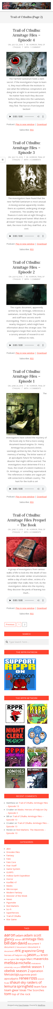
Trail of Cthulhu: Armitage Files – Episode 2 (26, 267)
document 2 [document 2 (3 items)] (10, 947)
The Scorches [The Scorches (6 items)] (35, 990)
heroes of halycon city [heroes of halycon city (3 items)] (15, 955)
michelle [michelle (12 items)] (24, 963)
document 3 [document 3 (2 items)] (22, 947)
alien (8, 848)
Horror (33, 44)
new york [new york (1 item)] (16, 967)
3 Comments (35, 159)
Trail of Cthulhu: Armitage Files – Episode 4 (26, 35)
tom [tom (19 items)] (7, 993)
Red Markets (12, 905)
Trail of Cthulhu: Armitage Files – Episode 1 (26, 376)
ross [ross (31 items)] (33, 978)
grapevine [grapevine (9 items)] (29, 951)
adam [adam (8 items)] (19, 935)
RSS (32, 129)
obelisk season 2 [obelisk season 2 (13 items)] (17, 970)
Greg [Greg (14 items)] (40, 950)
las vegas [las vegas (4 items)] (21, 959)
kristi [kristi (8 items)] (44, 955)
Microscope (12, 889)
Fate (8, 858)
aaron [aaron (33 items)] (9, 935)
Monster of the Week (16, 895)
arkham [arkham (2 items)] (18, 939)
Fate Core (11, 862)
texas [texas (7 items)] (22, 990)
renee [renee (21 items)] (24, 978)
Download (42, 124)
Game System (13, 868)
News (9, 899)
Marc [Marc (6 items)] (29, 959)
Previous (10, 624)
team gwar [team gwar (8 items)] (11, 990)
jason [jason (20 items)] (31, 954)
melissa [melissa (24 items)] (11, 962)
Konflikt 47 (11, 882)
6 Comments (35, 532)
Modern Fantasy (14, 892)
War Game (11, 919)
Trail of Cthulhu (13, 916)
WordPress (41, 1005)
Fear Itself (11, 865)
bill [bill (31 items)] (7, 943)
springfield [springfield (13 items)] (25, 986)
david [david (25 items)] (22, 943)
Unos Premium (23, 1005)
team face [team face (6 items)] (40, 986)
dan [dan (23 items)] (13, 943)
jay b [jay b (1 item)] (38, 955)
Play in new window (25, 124)
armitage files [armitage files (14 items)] (33, 939)
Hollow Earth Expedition (18, 875)
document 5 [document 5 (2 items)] (9, 951)
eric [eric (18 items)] (18, 950)
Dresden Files (13, 852)
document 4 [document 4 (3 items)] (34, 947)
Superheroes (12, 912)
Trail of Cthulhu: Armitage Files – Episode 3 (26, 148)
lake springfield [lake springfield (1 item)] (9, 959)
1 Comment (35, 47)
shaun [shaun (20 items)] (15, 982)
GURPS (9, 872)
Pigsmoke (11, 902)
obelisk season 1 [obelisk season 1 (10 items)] (32, 967)
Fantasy (10, 855)
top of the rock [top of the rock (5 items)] (21, 994)
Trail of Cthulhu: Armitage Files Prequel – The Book (26, 520)
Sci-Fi (8, 909)
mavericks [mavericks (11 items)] (40, 959)
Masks (9, 885)
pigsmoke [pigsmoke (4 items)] (24, 974)
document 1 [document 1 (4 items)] (34, 943)
